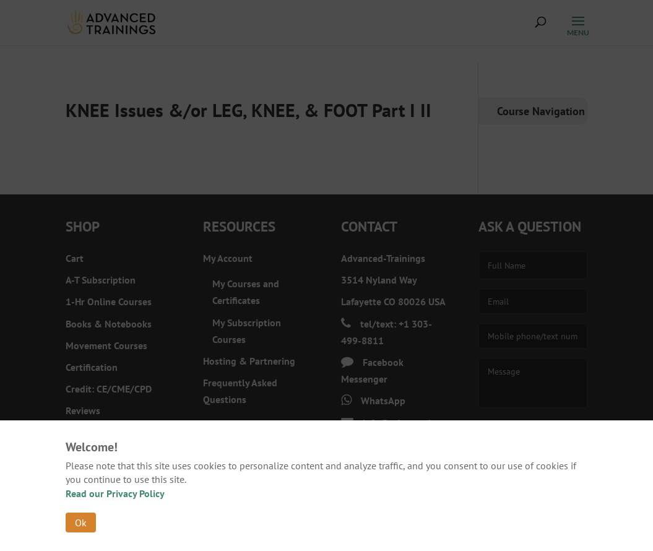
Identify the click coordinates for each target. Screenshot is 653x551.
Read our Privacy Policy (115, 493)
